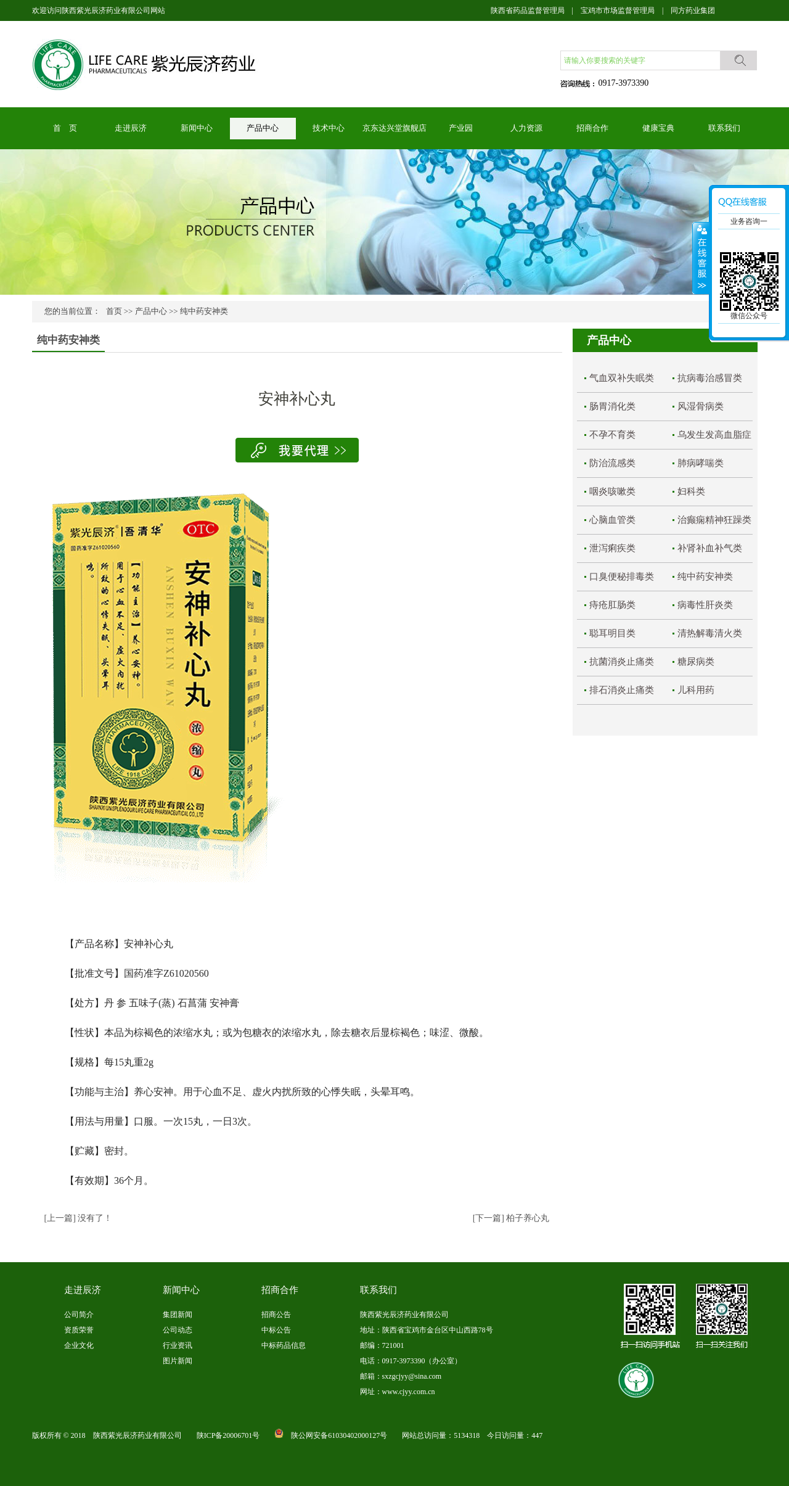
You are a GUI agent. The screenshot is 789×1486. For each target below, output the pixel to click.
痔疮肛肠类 (612, 605)
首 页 (65, 128)
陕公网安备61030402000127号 (339, 1435)
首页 (114, 311)
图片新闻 (177, 1361)
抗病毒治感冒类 (709, 378)
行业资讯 (177, 1345)
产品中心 (263, 128)
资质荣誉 (79, 1330)
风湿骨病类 (700, 406)
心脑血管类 (612, 520)
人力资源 (526, 128)
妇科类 (691, 491)
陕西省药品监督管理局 (528, 10)
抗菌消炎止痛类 (621, 662)
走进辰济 (131, 128)
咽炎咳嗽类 (612, 491)
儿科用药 (695, 690)
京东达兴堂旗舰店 (394, 128)
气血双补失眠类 (621, 378)
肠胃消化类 (612, 406)
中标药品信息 (283, 1345)
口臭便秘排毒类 (621, 576)
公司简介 (79, 1314)
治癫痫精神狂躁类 (714, 520)
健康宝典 (658, 128)
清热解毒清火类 (709, 633)
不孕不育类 (612, 435)
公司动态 (177, 1330)
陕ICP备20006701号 (228, 1435)
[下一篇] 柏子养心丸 (511, 1218)
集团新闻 (177, 1314)
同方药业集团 (693, 10)
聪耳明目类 (612, 633)
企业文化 (79, 1345)
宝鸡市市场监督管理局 (618, 10)
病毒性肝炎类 (705, 605)
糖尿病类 (695, 662)
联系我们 (724, 128)
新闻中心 (197, 128)
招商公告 (276, 1314)
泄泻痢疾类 (612, 548)
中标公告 (276, 1330)
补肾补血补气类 (709, 548)
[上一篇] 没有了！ (78, 1218)
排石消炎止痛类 (621, 690)
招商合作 (592, 128)
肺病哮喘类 (700, 463)
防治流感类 (612, 463)
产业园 (461, 128)
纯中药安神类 (204, 311)
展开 (700, 258)
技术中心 (329, 128)
